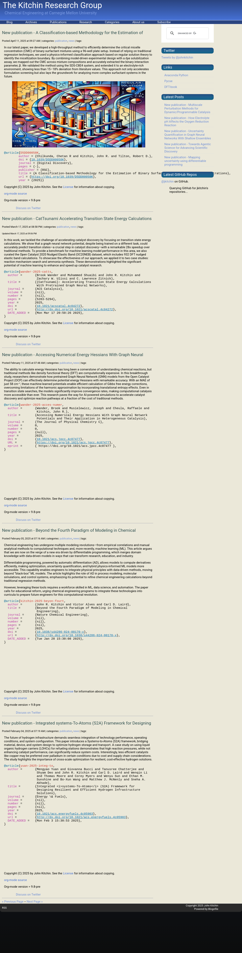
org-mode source (15, 199)
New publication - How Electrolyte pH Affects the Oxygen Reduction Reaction (186, 121)
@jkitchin (167, 181)
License (68, 192)
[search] (187, 33)
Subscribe (164, 22)
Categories (112, 22)
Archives (31, 22)
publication (61, 40)
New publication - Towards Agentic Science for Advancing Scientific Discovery (187, 147)
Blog (9, 22)
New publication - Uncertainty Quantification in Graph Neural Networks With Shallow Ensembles (187, 134)
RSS (4, 948)
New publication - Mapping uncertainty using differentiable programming (185, 160)
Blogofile (213, 950)
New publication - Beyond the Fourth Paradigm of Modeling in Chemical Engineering (69, 555)
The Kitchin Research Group (52, 5)
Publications (58, 22)
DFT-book (170, 87)
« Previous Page (12, 943)
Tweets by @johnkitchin (177, 57)
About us (138, 22)
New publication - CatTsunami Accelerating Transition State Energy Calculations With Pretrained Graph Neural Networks (77, 226)
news (71, 40)
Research (85, 22)
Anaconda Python (176, 75)
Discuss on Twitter (28, 213)
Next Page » (35, 943)
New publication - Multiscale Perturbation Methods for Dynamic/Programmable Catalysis (187, 108)
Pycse (168, 81)
